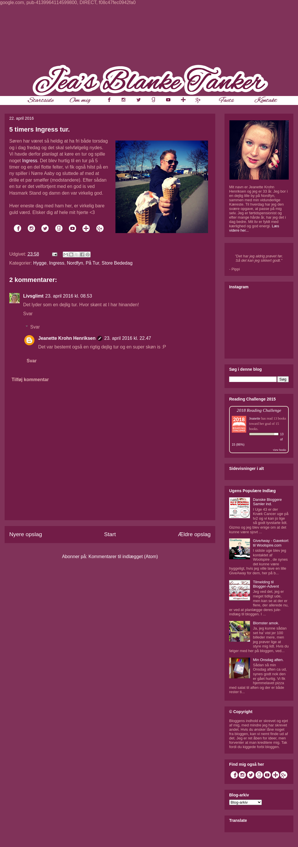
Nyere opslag (25, 534)
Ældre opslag (194, 534)
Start (110, 534)
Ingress (29, 160)
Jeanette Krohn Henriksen (66, 338)
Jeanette (254, 418)
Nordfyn (75, 263)
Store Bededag (117, 263)
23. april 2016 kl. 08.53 (68, 296)
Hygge (40, 263)
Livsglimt (33, 296)
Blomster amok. (266, 623)
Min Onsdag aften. (268, 660)
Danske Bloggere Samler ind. (267, 501)
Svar (28, 313)
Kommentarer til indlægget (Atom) (123, 556)
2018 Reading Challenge (259, 410)
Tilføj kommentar (30, 379)
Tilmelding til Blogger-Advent (266, 584)
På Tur (92, 263)
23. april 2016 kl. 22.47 (127, 338)
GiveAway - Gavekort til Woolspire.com (270, 542)
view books (279, 449)
